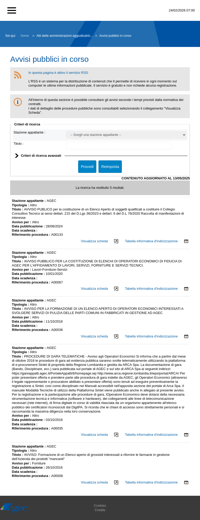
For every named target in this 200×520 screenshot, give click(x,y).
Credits (100, 510)
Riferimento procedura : (31, 235)
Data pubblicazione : (29, 226)
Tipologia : (21, 205)
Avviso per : (22, 222)
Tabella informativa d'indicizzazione (151, 241)
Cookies (100, 505)
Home (25, 36)
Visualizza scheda (94, 241)
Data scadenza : (25, 230)
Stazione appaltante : (29, 132)
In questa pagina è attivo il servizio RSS (58, 73)
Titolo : (19, 144)
